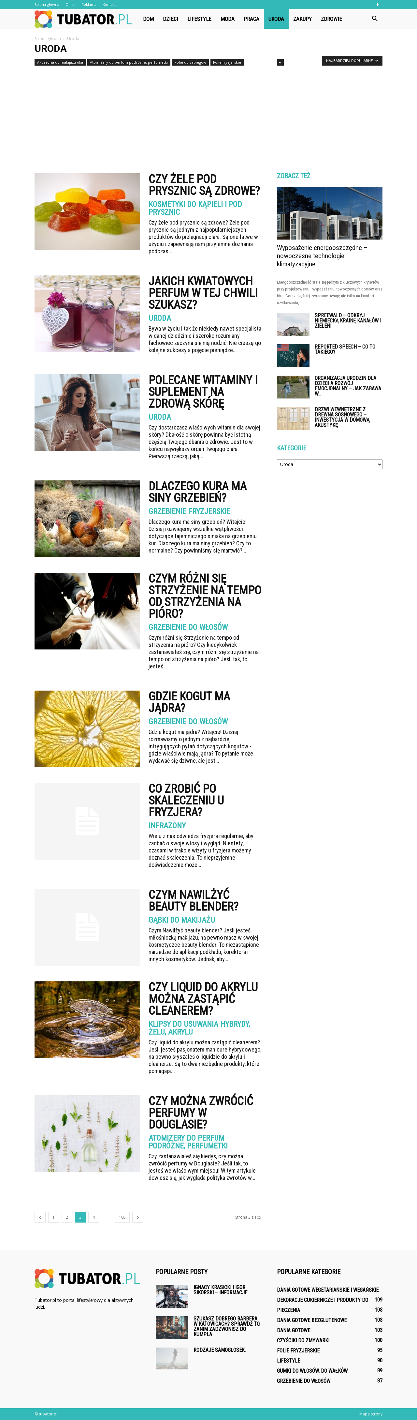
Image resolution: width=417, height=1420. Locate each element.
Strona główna (47, 4)
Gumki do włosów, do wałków (312, 1371)
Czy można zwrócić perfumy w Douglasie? (201, 1112)
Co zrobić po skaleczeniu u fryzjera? (186, 800)
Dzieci (170, 19)
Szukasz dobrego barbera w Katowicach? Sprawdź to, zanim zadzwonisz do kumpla (227, 1326)
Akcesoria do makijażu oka (60, 62)
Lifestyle (199, 19)
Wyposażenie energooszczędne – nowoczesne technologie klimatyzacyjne (322, 256)
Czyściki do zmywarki (303, 1340)
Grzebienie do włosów (188, 627)
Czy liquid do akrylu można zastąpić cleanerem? (203, 999)
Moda (228, 19)
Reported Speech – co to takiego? (345, 349)
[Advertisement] (208, 117)
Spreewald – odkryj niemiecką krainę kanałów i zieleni (348, 320)
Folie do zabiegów (190, 62)
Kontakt (109, 4)
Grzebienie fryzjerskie (189, 511)
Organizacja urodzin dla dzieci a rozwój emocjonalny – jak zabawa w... (348, 386)
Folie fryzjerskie (227, 62)
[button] (374, 19)
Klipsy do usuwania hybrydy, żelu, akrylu (199, 1028)
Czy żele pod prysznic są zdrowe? (204, 185)
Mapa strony (370, 1414)
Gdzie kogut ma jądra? (189, 702)
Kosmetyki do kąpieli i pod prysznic (195, 208)
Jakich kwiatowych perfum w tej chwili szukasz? (203, 293)
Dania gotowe (293, 1330)
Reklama (88, 4)
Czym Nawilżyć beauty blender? (193, 900)
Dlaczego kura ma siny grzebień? (198, 492)
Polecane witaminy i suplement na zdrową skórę (203, 392)
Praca (251, 19)
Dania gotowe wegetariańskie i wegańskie (328, 1290)
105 (122, 1217)
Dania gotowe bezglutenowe (312, 1320)
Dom (148, 19)
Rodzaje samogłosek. (220, 1350)
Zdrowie (331, 19)
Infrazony (167, 826)
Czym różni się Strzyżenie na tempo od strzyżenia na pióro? (205, 596)
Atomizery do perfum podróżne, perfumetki (129, 62)
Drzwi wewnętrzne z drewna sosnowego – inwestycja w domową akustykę (342, 417)
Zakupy (302, 19)
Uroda (276, 19)
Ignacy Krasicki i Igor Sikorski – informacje (220, 1290)
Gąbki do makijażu (182, 920)
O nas (70, 4)
